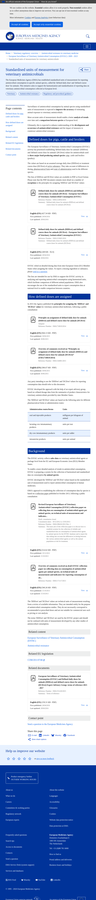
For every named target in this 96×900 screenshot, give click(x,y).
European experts (12, 820)
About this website (57, 790)
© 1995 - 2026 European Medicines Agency (23, 889)
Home (8, 53)
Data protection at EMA (59, 826)
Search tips (10, 841)
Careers (9, 802)
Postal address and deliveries (61, 860)
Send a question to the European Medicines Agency (50, 724)
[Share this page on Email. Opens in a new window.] (32, 735)
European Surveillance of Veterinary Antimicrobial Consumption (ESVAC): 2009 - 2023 (43, 56)
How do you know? (50, 2)
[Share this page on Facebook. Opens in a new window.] (69, 735)
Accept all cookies (19, 24)
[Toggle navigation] (87, 46)
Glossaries (54, 808)
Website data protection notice (61, 820)
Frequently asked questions (16, 835)
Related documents (13, 149)
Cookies (28, 18)
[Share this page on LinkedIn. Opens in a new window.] (44, 735)
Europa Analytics (41, 18)
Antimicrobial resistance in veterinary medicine (59, 53)
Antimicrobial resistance (38, 645)
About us (9, 790)
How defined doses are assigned (14, 123)
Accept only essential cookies (47, 24)
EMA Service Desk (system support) (20, 865)
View (84, 216)
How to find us (55, 854)
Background (10, 131)
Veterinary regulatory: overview (26, 53)
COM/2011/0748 (36, 660)
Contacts (9, 853)
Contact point (11, 155)
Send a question (12, 859)
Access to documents (14, 847)
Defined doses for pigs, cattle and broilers (15, 115)
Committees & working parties (18, 808)
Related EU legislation (14, 143)
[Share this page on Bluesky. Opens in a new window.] (56, 735)
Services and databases (15, 871)
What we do (10, 796)
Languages (54, 796)
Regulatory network (13, 814)
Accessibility (55, 802)
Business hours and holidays (61, 865)
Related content (12, 137)
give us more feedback (45, 759)
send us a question (40, 272)
